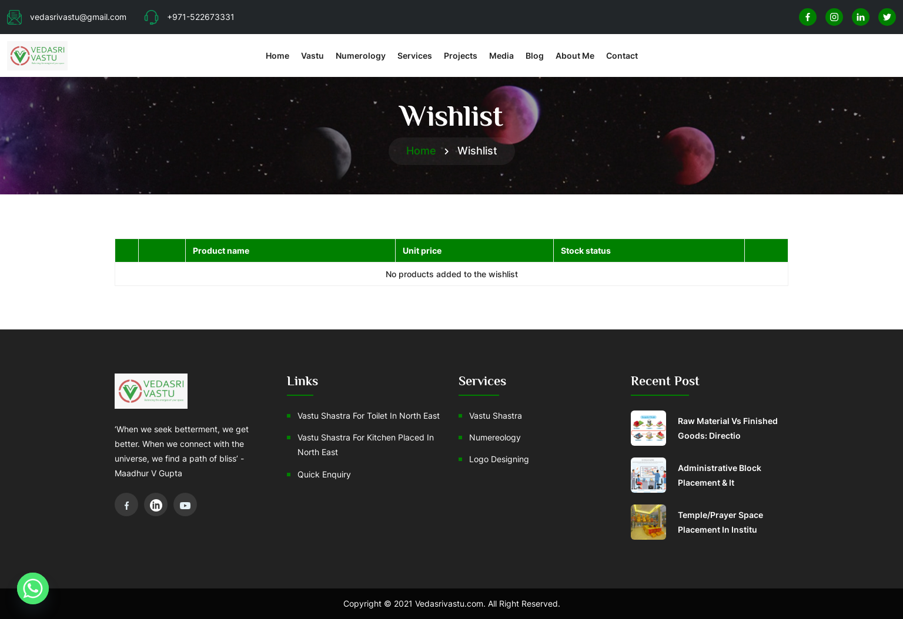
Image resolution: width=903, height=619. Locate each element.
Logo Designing (499, 459)
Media (501, 55)
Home (277, 55)
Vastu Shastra (495, 415)
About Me (575, 55)
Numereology (495, 437)
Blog (535, 55)
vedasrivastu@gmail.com (66, 17)
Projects (460, 55)
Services (414, 55)
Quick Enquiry (324, 474)
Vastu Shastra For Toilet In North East (368, 415)
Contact (622, 55)
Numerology (361, 55)
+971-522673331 (189, 17)
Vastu (312, 55)
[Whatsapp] (33, 588)
